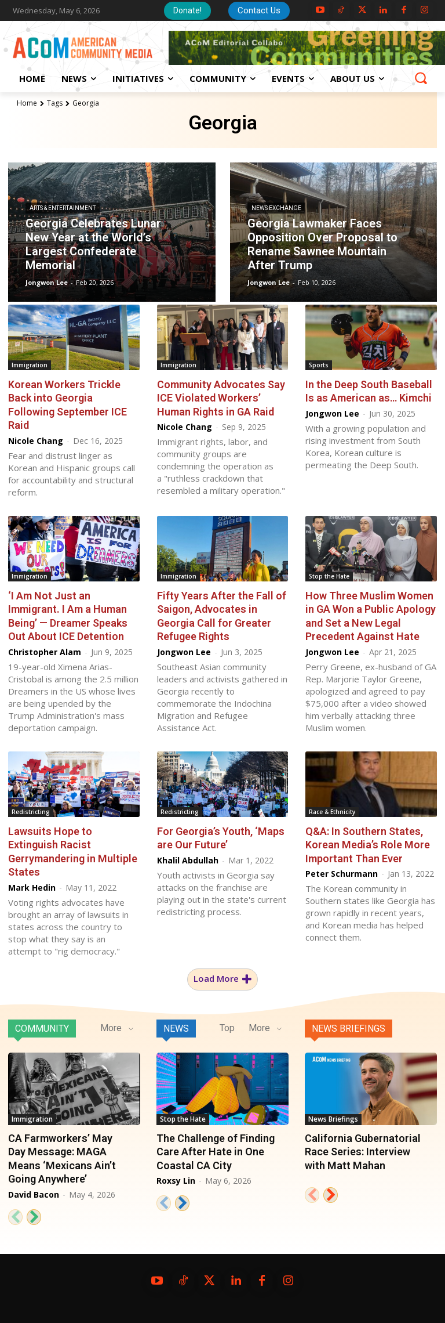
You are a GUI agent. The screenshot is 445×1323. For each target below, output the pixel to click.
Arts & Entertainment (63, 208)
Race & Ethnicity (332, 812)
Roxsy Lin (175, 1180)
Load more (222, 979)
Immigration (30, 365)
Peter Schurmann (341, 873)
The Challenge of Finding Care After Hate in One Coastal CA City (215, 1152)
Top (227, 1027)
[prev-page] (15, 1216)
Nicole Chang (35, 440)
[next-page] (34, 1216)
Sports (319, 365)
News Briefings (348, 1028)
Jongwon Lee (332, 413)
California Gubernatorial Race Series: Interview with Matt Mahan (363, 1152)
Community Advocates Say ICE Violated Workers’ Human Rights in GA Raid (221, 398)
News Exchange (276, 208)
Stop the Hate (329, 576)
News (176, 1028)
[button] (420, 77)
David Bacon (33, 1193)
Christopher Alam (44, 651)
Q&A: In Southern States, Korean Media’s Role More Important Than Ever (367, 845)
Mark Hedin (32, 886)
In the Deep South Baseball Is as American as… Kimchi (368, 391)
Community (42, 1028)
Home (27, 103)
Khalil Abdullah (187, 859)
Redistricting (31, 812)
